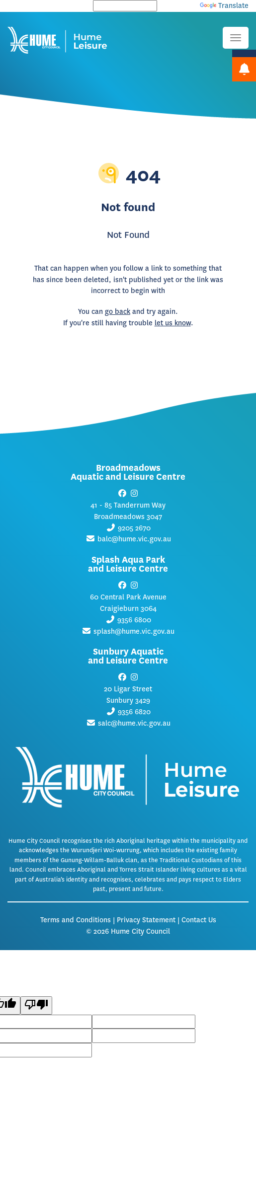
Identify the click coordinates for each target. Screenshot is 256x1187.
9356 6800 (134, 620)
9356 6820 (134, 712)
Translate (224, 5)
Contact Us (198, 920)
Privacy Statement (146, 920)
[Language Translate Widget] (125, 5)
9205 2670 (134, 528)
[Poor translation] (36, 1005)
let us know (173, 323)
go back (117, 311)
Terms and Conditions (75, 920)
